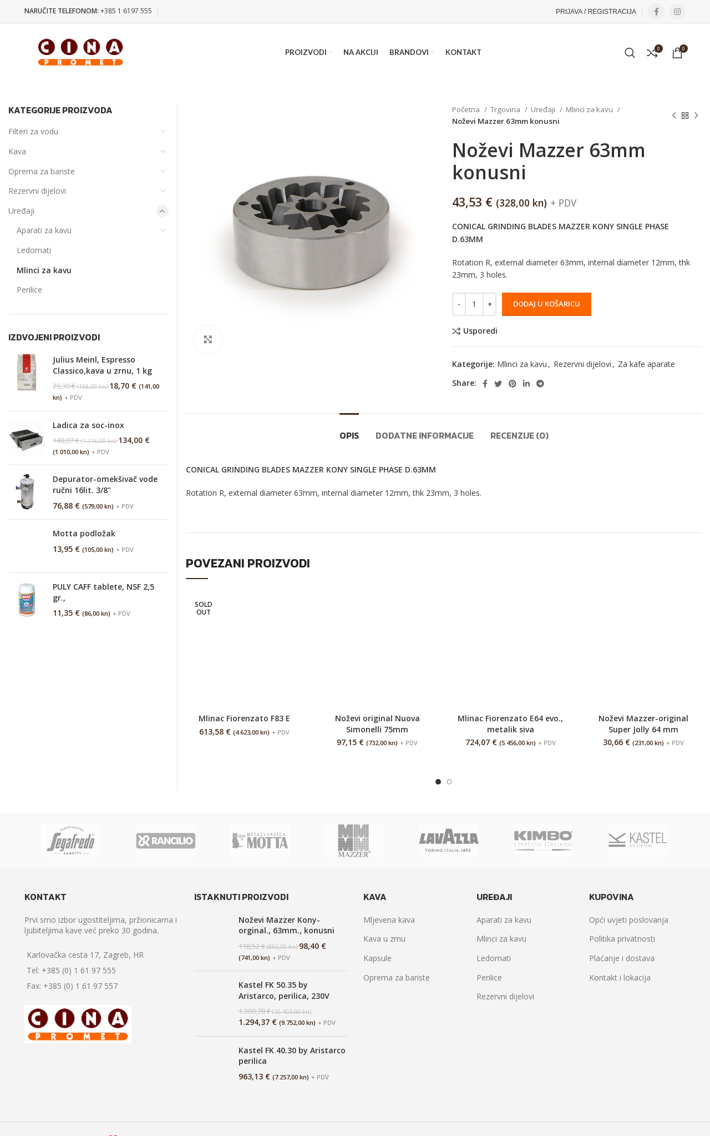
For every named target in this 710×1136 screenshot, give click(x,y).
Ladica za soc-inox (88, 425)
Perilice (29, 289)
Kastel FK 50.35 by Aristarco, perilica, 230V (284, 990)
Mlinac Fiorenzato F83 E (244, 718)
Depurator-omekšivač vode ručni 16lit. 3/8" (105, 484)
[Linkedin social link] (526, 383)
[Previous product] (673, 115)
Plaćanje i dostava (622, 958)
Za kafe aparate (646, 364)
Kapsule (377, 958)
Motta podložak (84, 533)
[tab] (349, 430)
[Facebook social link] (656, 11)
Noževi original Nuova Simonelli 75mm (377, 724)
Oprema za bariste (41, 171)
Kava (17, 151)
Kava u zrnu (384, 938)
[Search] (630, 53)
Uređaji (544, 109)
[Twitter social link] (498, 383)
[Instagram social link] (677, 11)
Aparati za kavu (44, 230)
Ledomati (34, 250)
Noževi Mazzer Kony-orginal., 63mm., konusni (286, 925)
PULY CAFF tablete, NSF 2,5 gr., (103, 592)
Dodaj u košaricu (546, 304)
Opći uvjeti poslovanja (628, 919)
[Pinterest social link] (512, 383)
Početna (466, 109)
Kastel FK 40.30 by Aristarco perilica (292, 1056)
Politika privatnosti (622, 938)
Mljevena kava (389, 919)
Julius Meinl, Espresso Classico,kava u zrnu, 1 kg (102, 365)
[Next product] (696, 115)
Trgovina (506, 109)
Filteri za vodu (33, 131)
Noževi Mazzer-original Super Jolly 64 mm (643, 724)
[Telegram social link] (540, 383)
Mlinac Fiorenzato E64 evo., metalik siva (510, 724)
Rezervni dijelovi (582, 364)
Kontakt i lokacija (620, 977)
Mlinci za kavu (590, 109)
